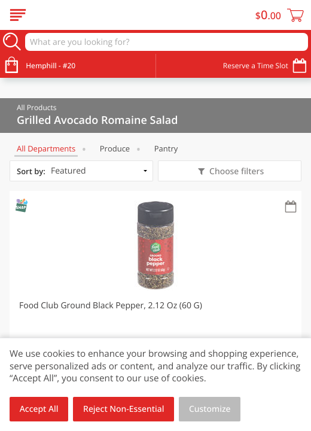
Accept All (39, 409)
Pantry (166, 148)
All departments (46, 148)
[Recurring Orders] (290, 207)
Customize (210, 409)
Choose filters (235, 171)
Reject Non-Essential (123, 409)
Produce (115, 148)
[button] (155, 297)
